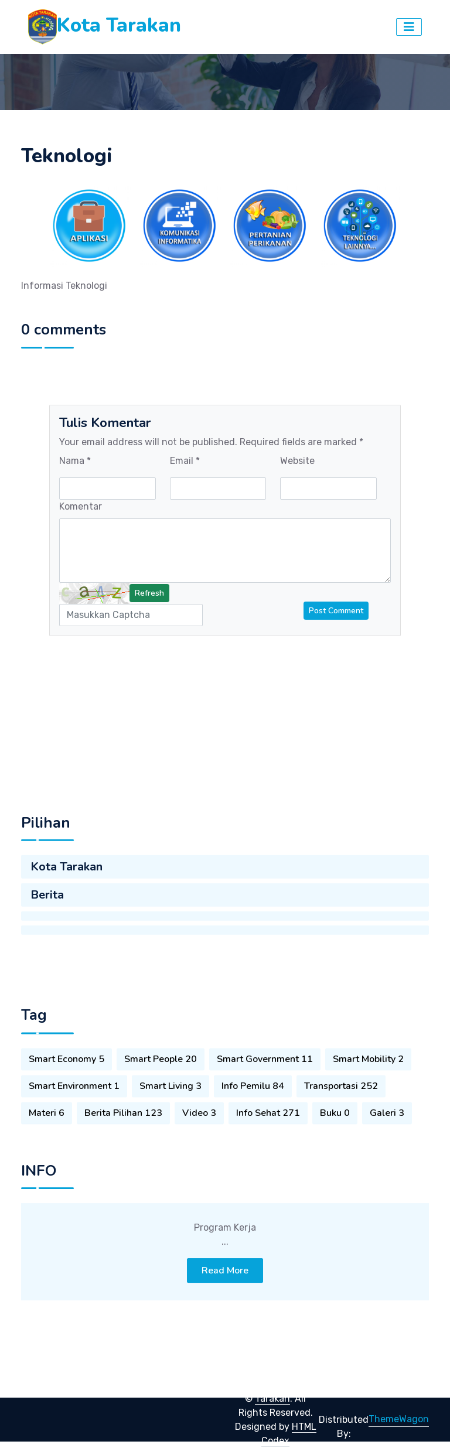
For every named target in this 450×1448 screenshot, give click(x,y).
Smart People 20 (160, 1086)
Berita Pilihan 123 (123, 1139)
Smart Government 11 (265, 1086)
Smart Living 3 (170, 1113)
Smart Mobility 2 (368, 1086)
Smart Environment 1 (74, 1113)
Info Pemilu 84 (252, 1113)
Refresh (149, 593)
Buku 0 (335, 1139)
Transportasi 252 (341, 1113)
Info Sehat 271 (268, 1139)
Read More (225, 1301)
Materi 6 (46, 1139)
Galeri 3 (387, 1139)
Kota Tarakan (66, 895)
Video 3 (199, 1139)
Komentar (80, 506)
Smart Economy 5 (66, 1086)
